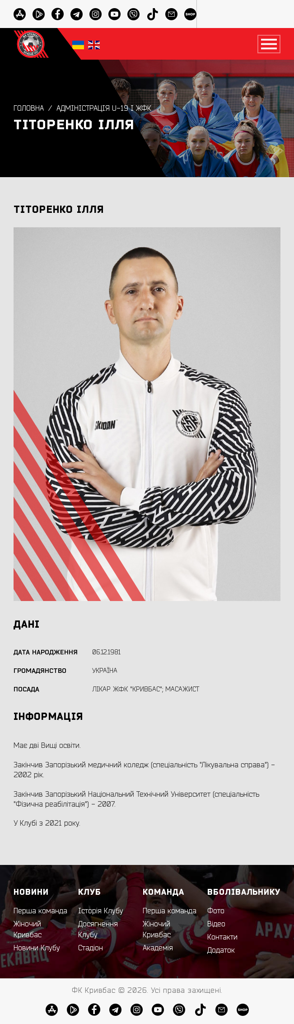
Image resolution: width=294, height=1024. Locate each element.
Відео (216, 924)
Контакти (222, 937)
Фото (215, 911)
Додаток (221, 950)
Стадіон (90, 948)
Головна (29, 108)
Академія (158, 948)
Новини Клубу (37, 948)
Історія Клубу (100, 911)
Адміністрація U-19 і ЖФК (103, 108)
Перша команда (40, 911)
